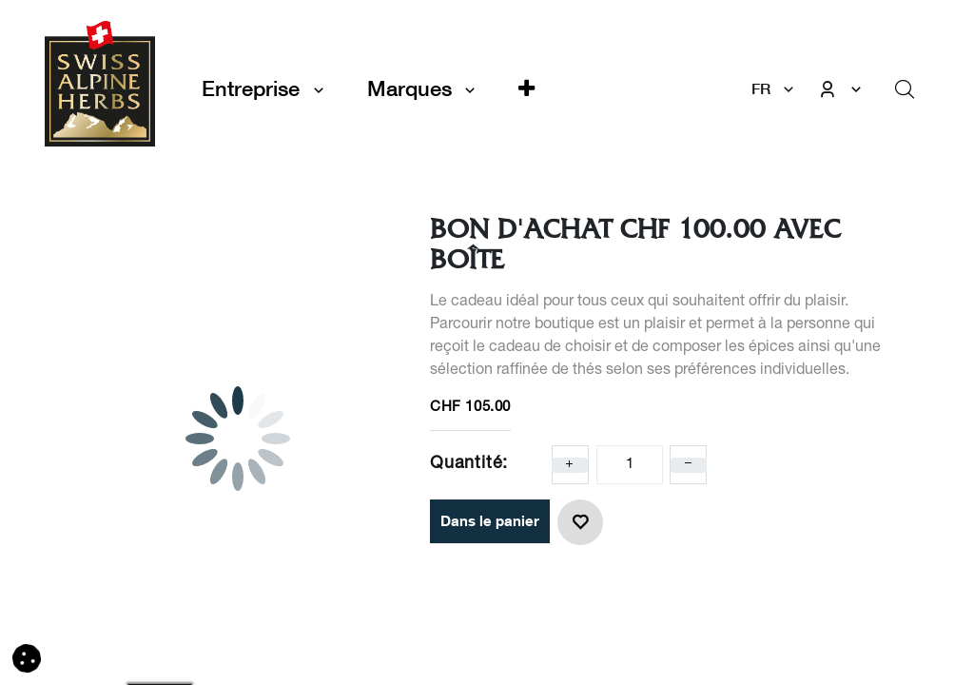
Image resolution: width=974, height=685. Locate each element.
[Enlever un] (689, 465)
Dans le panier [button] (489, 520)
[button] (526, 89)
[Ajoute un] (570, 465)
